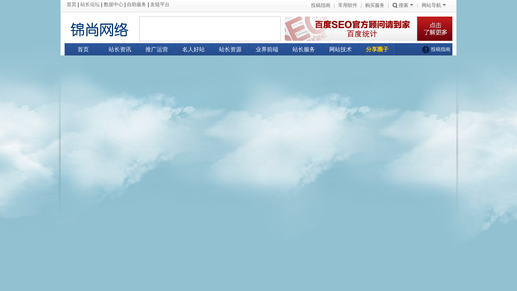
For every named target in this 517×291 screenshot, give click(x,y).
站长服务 (303, 49)
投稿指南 (320, 5)
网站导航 (434, 5)
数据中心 (113, 4)
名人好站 (193, 49)
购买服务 (375, 5)
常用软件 (347, 5)
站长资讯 (120, 49)
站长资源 (230, 49)
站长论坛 (90, 4)
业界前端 (267, 49)
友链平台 (160, 4)
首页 (71, 4)
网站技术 (340, 49)
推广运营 (156, 49)
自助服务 (136, 4)
